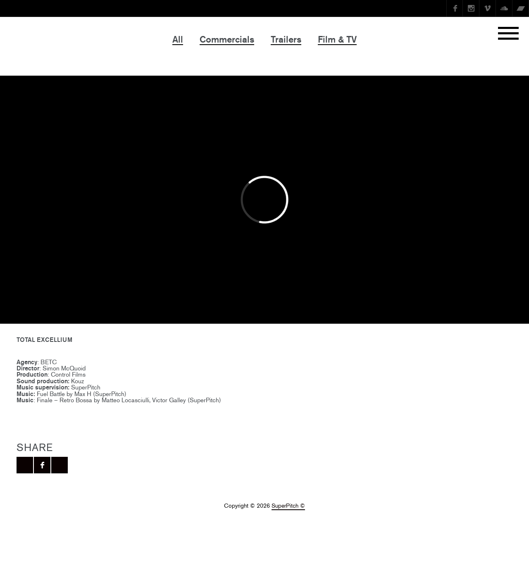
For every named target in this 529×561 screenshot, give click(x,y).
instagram (471, 8)
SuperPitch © (288, 505)
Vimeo (487, 8)
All (177, 39)
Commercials (227, 39)
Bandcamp (520, 8)
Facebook (454, 8)
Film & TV (337, 39)
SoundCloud (504, 8)
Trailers (286, 39)
